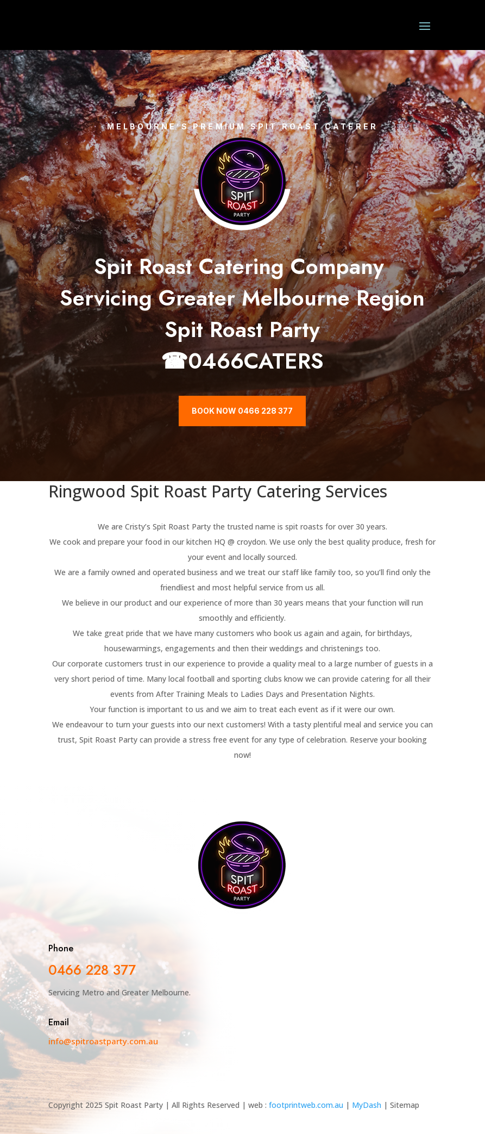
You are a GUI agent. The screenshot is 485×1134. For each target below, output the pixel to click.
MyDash (366, 1105)
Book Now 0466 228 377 (242, 410)
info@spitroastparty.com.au (103, 1041)
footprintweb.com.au (306, 1105)
